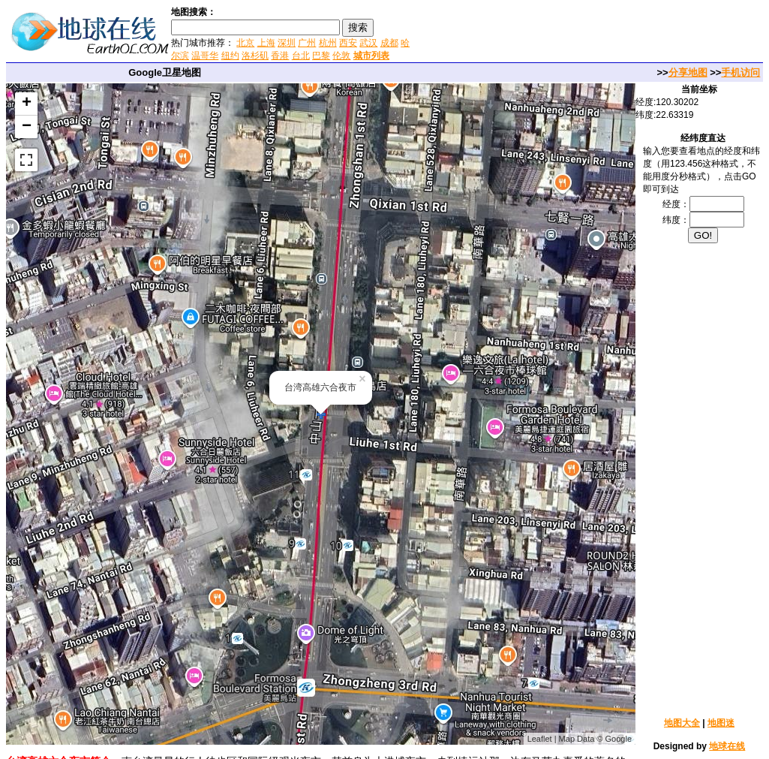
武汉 (368, 43)
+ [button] (27, 103)
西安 (348, 43)
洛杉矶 (255, 55)
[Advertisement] (591, 33)
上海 (266, 43)
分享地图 (687, 72)
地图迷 (720, 723)
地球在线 (727, 746)
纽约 (230, 55)
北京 (245, 43)
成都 (389, 43)
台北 (301, 55)
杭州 (328, 43)
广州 (307, 43)
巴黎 (321, 55)
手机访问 (740, 72)
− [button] (27, 127)
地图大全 (682, 723)
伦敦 (341, 55)
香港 (280, 55)
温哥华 (204, 55)
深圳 (287, 43)
